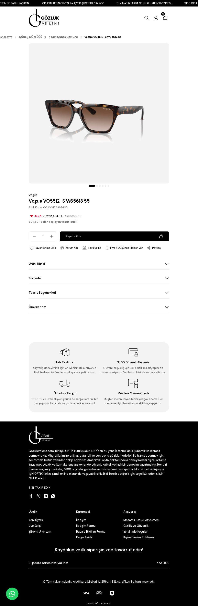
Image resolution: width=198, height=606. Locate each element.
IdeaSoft (92, 603)
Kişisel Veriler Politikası (138, 537)
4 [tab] (102, 186)
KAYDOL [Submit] (163, 563)
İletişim (81, 520)
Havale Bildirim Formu (90, 531)
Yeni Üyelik (36, 520)
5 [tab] (105, 186)
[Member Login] (156, 18)
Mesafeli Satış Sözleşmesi (141, 520)
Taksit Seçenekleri (42, 292)
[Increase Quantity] (53, 236)
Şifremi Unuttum (40, 531)
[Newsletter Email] (99, 563)
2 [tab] (97, 186)
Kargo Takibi (84, 537)
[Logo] (44, 18)
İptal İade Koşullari (135, 531)
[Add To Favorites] (43, 248)
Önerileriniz (37, 307)
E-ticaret (106, 603)
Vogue (33, 195)
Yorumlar (35, 278)
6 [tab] (108, 186)
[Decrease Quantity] (32, 236)
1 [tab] (92, 186)
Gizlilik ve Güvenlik (135, 526)
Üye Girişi (35, 526)
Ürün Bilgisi (37, 264)
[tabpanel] (99, 113)
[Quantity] (43, 236)
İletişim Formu (86, 526)
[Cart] (165, 18)
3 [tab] (100, 186)
